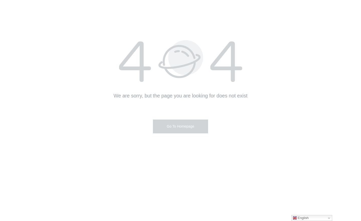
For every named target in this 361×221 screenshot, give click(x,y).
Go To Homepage (180, 126)
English (301, 218)
